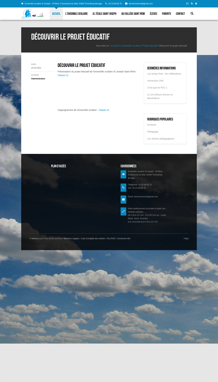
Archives (151, 124)
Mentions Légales (72, 238)
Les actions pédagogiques (160, 138)
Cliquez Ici (63, 75)
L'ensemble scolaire (76, 13)
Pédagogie (152, 131)
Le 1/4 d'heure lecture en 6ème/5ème (160, 96)
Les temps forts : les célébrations (164, 73)
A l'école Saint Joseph (104, 13)
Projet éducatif (149, 45)
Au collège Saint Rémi (133, 13)
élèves (153, 13)
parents (166, 13)
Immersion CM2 (155, 80)
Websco (35, 238)
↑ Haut (186, 238)
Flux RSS (111, 238)
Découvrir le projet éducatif (81, 65)
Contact (180, 13)
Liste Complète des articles (93, 238)
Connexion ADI (123, 238)
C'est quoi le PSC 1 (157, 87)
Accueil (56, 13)
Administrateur (38, 79)
